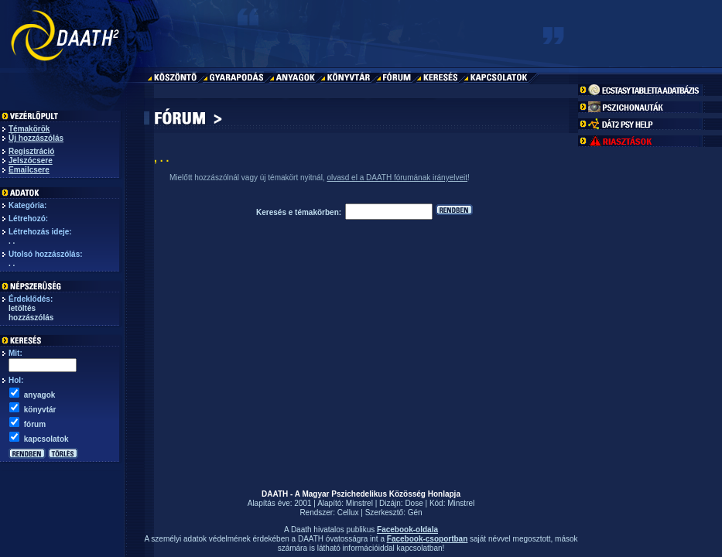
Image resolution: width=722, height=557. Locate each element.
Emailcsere (29, 170)
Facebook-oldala (407, 529)
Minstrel (359, 503)
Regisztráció (31, 151)
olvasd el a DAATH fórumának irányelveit (397, 177)
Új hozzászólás (36, 138)
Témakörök (29, 129)
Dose (414, 503)
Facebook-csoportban (427, 539)
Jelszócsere (31, 160)
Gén (415, 512)
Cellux (348, 512)
